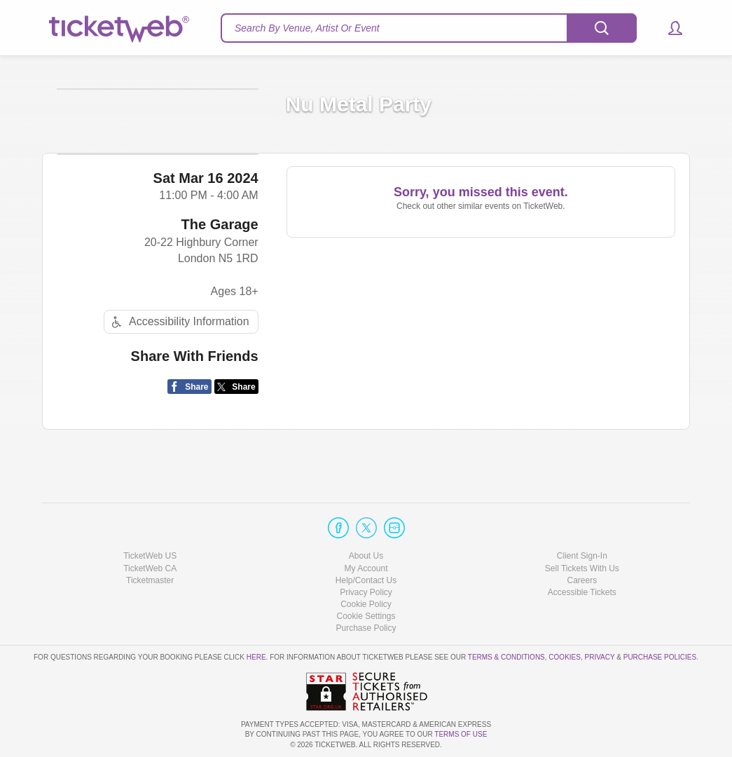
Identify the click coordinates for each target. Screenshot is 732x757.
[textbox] (429, 28)
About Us (366, 556)
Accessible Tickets (582, 592)
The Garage (219, 293)
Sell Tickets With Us (582, 568)
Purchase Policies (659, 658)
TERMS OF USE (460, 735)
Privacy (600, 658)
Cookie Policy (366, 604)
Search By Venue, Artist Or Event (307, 28)
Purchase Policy (366, 629)
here (256, 658)
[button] (668, 28)
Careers (582, 580)
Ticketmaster (150, 580)
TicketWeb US (150, 556)
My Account (365, 568)
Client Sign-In (582, 556)
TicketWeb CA (150, 568)
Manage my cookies (366, 617)
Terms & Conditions (506, 658)
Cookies (564, 658)
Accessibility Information (178, 390)
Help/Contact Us (366, 580)
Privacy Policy (366, 592)
